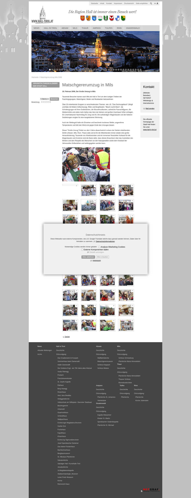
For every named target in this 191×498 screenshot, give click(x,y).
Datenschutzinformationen (105, 241)
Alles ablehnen (88, 257)
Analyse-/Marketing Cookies (113, 247)
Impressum (97, 260)
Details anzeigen (97, 252)
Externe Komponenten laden (96, 250)
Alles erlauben (102, 257)
